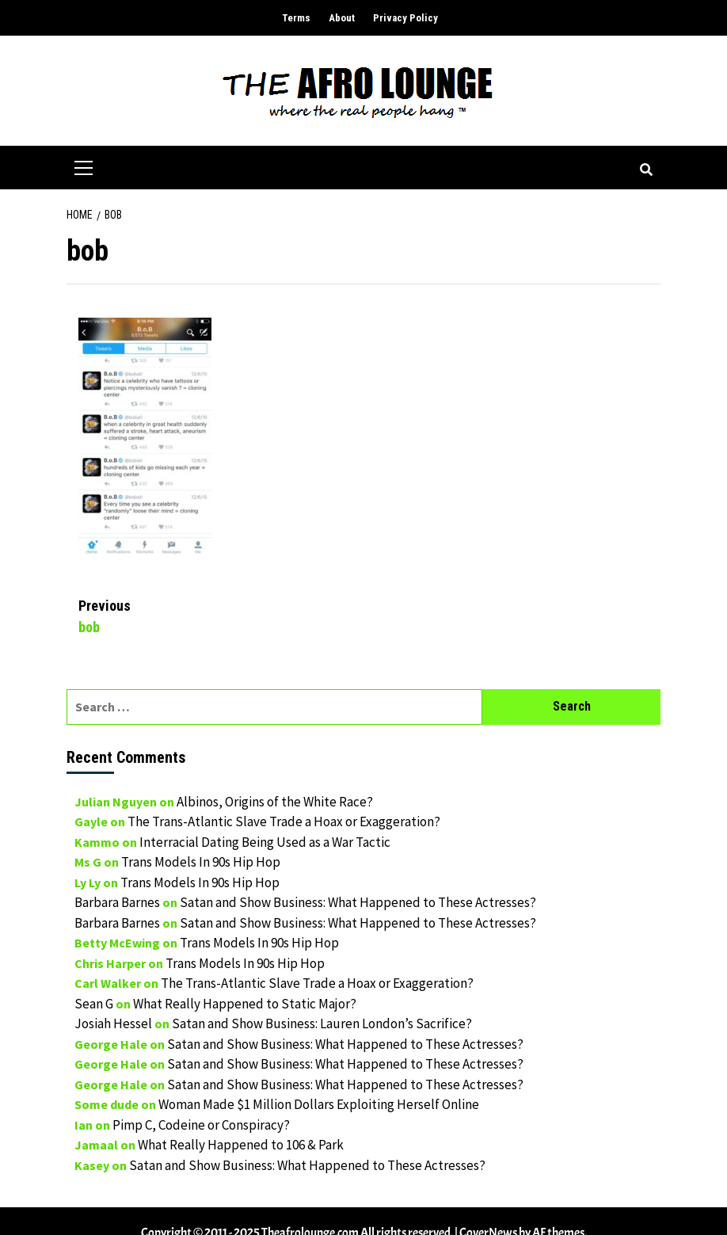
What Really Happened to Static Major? (244, 1003)
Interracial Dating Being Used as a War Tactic (264, 842)
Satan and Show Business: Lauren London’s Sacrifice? (322, 1023)
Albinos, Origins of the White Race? (275, 801)
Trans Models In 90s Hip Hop (200, 862)
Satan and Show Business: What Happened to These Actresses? (358, 902)
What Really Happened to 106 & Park (241, 1144)
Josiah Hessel (113, 1023)
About (342, 18)
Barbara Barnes (117, 902)
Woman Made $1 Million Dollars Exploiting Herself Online (318, 1104)
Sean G (93, 1003)
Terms (296, 18)
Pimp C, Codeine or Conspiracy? (201, 1125)
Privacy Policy (405, 18)
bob (221, 615)
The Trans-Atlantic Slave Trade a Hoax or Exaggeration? (284, 821)
